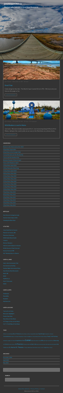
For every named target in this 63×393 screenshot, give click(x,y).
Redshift (5, 297)
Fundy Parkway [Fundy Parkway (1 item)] (44, 335)
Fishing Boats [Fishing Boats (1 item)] (21, 335)
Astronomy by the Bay (9, 265)
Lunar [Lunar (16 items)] (28, 339)
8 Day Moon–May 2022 (9, 194)
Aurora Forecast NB (8, 250)
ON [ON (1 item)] (3, 343)
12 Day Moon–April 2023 (10, 170)
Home (29, 32)
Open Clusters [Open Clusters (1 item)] (12, 343)
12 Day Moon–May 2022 (9, 183)
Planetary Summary (8, 234)
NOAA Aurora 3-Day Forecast (11, 247)
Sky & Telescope (7, 280)
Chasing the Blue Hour (9, 219)
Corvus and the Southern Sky (11, 157)
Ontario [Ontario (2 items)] (7, 343)
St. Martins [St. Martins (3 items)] (12, 346)
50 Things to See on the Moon (11, 320)
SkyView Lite (6, 300)
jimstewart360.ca (21, 6)
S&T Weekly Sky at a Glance (11, 252)
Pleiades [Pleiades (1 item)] (25, 343)
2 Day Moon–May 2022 (9, 205)
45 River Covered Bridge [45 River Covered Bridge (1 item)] (8, 332)
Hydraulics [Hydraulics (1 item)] (5, 339)
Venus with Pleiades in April (10, 162)
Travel (26, 81)
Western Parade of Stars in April (12, 160)
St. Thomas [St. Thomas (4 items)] (19, 346)
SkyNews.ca (6, 277)
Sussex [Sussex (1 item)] (39, 346)
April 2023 (6, 359)
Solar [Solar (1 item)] (8, 346)
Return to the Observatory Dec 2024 (13, 146)
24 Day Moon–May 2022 (9, 178)
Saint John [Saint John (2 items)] (34, 343)
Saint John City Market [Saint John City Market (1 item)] (52, 343)
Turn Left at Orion (8, 310)
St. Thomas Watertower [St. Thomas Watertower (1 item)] (28, 346)
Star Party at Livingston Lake (11, 214)
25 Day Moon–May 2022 (9, 175)
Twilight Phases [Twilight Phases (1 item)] (47, 346)
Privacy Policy (35, 385)
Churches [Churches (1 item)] (52, 332)
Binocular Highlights (8, 312)
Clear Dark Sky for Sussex (10, 229)
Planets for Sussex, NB (9, 232)
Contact (42, 385)
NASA (4, 283)
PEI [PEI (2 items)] (16, 343)
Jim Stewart (8, 81)
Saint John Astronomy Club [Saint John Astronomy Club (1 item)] (42, 343)
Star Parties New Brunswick (10, 270)
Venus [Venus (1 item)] (51, 346)
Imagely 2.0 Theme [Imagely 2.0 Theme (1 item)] (11, 339)
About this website (23, 385)
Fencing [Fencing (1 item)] (16, 335)
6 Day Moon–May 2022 (9, 197)
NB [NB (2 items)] (42, 339)
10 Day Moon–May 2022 (9, 189)
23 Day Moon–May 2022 (9, 181)
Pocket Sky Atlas (7, 315)
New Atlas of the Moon (9, 318)
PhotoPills (6, 295)
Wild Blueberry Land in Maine (15, 125)
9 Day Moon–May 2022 (9, 191)
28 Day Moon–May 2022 (9, 173)
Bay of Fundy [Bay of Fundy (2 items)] (16, 332)
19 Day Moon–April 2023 (10, 165)
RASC (4, 275)
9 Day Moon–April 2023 (9, 149)
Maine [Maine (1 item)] (32, 339)
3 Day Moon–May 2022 (9, 202)
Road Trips (9, 85)
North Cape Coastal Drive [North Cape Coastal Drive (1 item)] (48, 339)
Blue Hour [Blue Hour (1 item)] (22, 332)
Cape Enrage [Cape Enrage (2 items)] (42, 332)
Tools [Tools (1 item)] (42, 346)
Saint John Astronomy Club (10, 262)
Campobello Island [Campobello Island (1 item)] (34, 332)
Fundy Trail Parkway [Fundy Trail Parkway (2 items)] (53, 335)
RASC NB (5, 272)
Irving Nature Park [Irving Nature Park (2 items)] (20, 339)
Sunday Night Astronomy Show (11, 267)
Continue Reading (11, 94)
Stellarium (6, 292)
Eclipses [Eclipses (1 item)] (13, 335)
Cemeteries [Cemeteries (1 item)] (47, 332)
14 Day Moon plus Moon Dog (11, 168)
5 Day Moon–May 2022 (9, 199)
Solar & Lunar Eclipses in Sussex (11, 245)
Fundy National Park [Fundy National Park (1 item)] (37, 335)
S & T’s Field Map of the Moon (11, 323)
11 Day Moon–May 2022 (9, 186)
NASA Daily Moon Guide (9, 237)
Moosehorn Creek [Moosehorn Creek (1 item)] (37, 339)
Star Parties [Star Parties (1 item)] (35, 346)
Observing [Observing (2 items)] (56, 339)
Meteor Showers (7, 242)
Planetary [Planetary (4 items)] (20, 343)
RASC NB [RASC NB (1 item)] (29, 343)
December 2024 (7, 356)
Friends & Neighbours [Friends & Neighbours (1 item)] (28, 335)
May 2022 (6, 362)
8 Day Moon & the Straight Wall (11, 152)
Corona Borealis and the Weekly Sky (13, 154)
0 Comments (34, 121)
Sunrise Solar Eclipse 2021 (10, 217)
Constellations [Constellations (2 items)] (7, 335)
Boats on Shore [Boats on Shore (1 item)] (27, 332)
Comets (5, 240)
